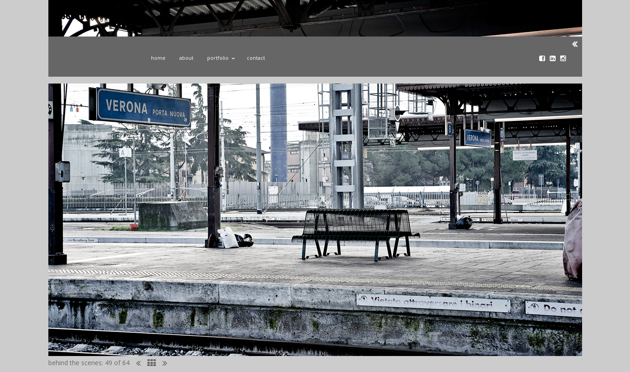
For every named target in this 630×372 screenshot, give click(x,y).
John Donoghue (95, 60)
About (186, 57)
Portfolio (220, 56)
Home (158, 57)
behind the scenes (75, 362)
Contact (256, 57)
